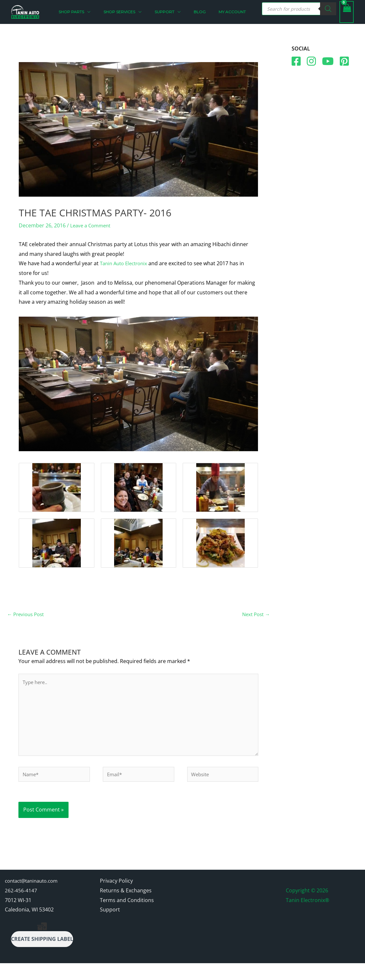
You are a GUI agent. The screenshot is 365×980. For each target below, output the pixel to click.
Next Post (255, 627)
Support (110, 926)
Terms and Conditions (127, 916)
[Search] (328, 15)
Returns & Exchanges (126, 907)
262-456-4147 (21, 907)
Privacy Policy (116, 897)
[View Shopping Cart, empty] (346, 18)
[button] (110, 18)
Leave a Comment (92, 238)
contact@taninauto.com (34, 897)
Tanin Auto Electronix (126, 276)
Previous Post (27, 627)
